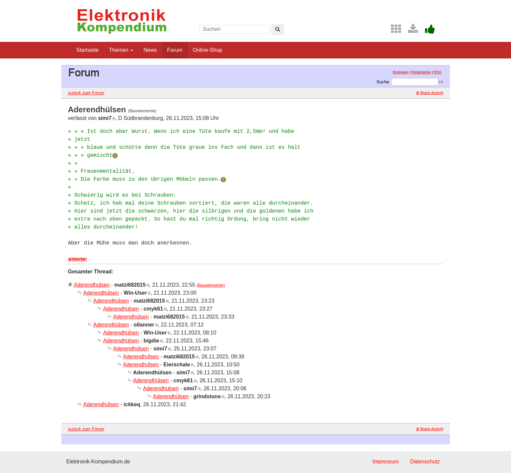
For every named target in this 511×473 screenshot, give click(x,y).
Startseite (87, 50)
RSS (437, 72)
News (150, 50)
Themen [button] (121, 50)
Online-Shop (207, 50)
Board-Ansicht (429, 92)
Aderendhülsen (92, 285)
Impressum (386, 461)
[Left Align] (277, 29)
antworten (77, 258)
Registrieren (421, 72)
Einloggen (400, 72)
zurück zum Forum (86, 92)
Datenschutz (425, 461)
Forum (174, 50)
